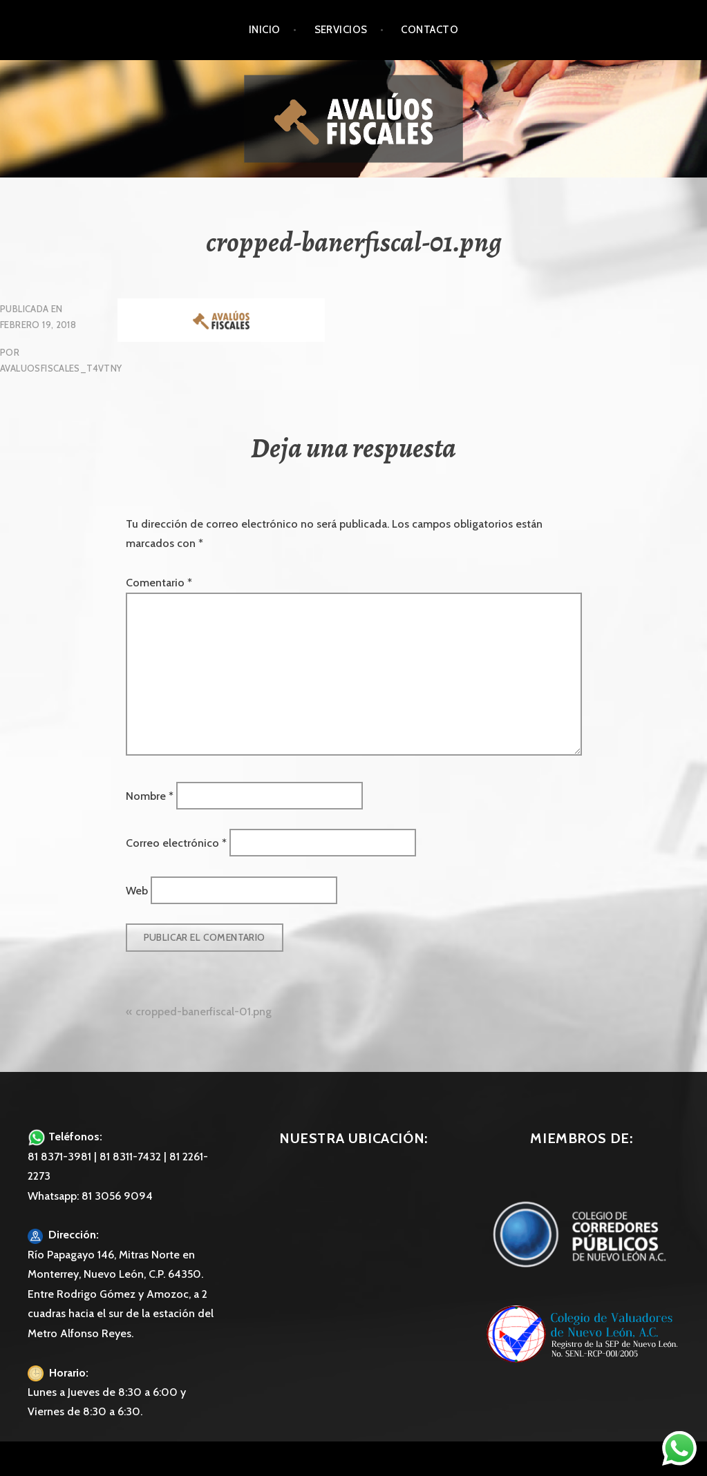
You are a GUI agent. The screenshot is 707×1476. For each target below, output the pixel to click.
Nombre (149, 795)
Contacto (429, 29)
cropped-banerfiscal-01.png (203, 1011)
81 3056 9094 (117, 1195)
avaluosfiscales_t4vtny (61, 368)
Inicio (265, 29)
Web (137, 890)
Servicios (341, 29)
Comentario (159, 582)
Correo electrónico (176, 843)
